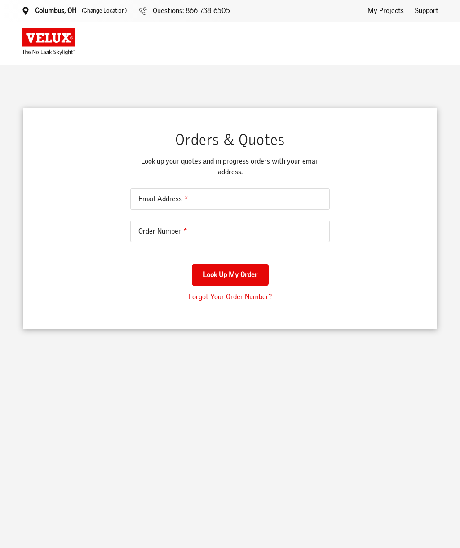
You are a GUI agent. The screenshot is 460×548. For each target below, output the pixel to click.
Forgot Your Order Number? (230, 296)
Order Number (159, 231)
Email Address (160, 198)
